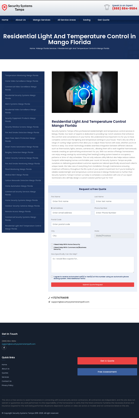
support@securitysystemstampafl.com (70, 301)
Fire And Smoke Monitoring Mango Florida (22, 163)
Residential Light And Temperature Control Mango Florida (23, 227)
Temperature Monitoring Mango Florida (21, 75)
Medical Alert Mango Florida (16, 174)
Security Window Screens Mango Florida (21, 127)
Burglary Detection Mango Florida (19, 152)
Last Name (99, 196)
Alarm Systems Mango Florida (17, 104)
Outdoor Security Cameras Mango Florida (22, 206)
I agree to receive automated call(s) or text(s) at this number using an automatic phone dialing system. (91, 277)
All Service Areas (67, 19)
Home (5, 19)
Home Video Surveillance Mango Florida (21, 81)
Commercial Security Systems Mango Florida (20, 218)
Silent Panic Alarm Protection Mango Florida (20, 139)
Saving (86, 19)
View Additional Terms (76, 278)
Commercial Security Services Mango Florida (20, 193)
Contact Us (6, 381)
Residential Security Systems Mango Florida (20, 96)
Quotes (5, 373)
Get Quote (103, 19)
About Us (21, 19)
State (97, 231)
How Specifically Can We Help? (64, 254)
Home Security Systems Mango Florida (21, 200)
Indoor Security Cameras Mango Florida (21, 158)
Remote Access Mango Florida (18, 211)
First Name (55, 196)
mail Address (57, 208)
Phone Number (101, 208)
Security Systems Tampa (23, 413)
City (53, 231)
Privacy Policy (7, 385)
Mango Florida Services (47, 48)
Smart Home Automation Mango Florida (21, 146)
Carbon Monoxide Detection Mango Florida (23, 180)
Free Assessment (107, 371)
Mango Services (41, 19)
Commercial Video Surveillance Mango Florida (21, 88)
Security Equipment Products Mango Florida (20, 119)
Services (5, 377)
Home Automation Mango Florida (19, 186)
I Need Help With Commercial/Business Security (70, 248)
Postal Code (56, 219)
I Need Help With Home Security (67, 244)
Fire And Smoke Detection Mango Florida (22, 132)
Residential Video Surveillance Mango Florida (20, 111)
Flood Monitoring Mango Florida (18, 169)
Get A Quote (107, 360)
